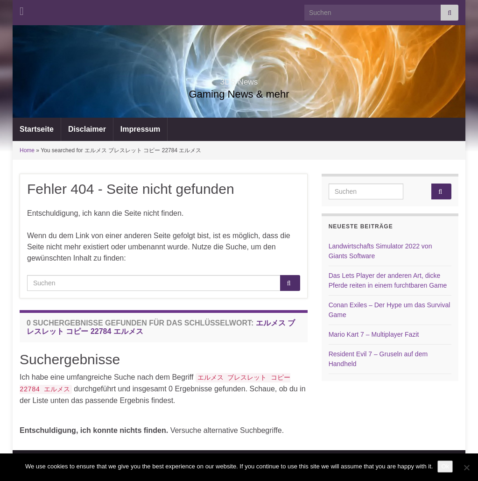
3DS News (238, 79)
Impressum (140, 129)
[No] (466, 467)
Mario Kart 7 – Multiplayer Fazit (374, 334)
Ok (445, 466)
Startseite (37, 129)
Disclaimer (87, 129)
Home (27, 150)
